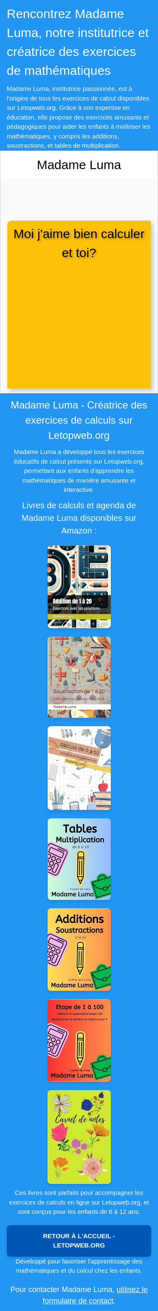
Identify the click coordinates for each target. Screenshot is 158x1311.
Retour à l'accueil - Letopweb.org (79, 1240)
